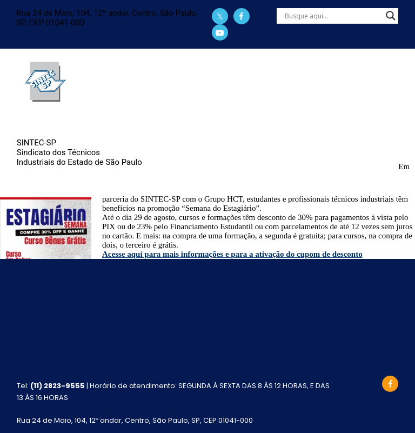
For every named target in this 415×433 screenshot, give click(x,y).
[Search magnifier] (390, 15)
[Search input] (332, 15)
